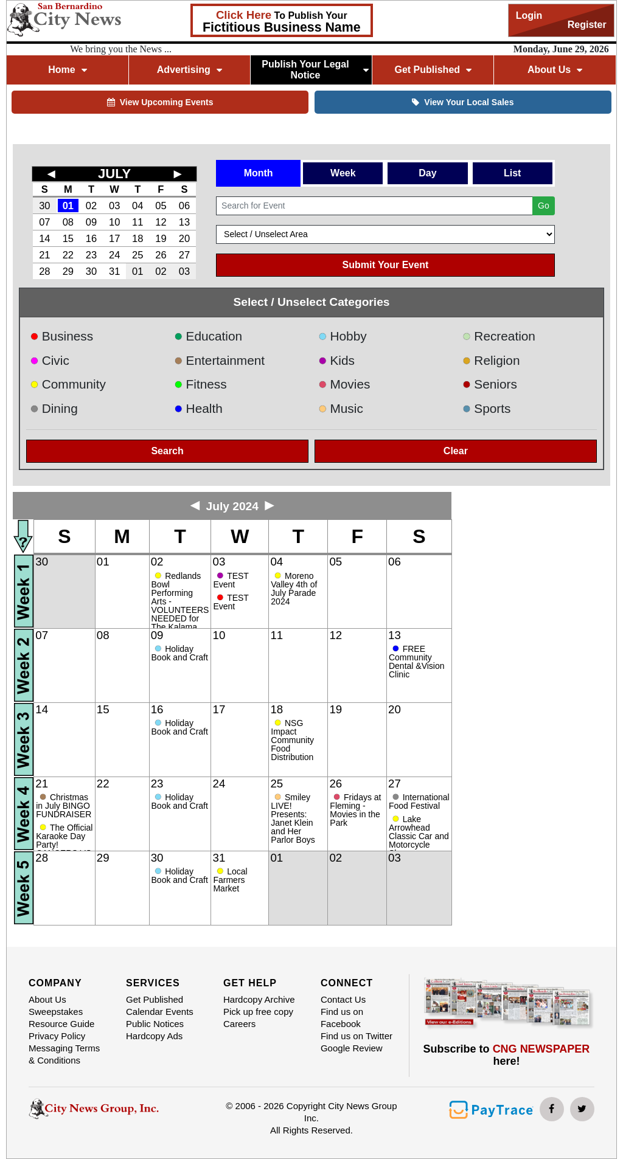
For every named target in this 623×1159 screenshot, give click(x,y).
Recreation (498, 336)
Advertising (189, 69)
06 (184, 205)
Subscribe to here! (506, 1055)
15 (68, 238)
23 (91, 254)
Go (543, 205)
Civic (49, 360)
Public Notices (155, 1024)
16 (91, 238)
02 (91, 205)
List (512, 173)
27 (184, 254)
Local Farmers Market (230, 880)
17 (114, 238)
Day (427, 173)
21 (44, 254)
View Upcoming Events (160, 102)
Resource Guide (61, 1024)
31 (114, 271)
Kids (336, 360)
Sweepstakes (56, 1011)
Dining (53, 408)
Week (343, 173)
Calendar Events (159, 1011)
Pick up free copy (258, 1011)
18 (137, 238)
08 (68, 221)
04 (137, 205)
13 (184, 221)
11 (137, 221)
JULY (114, 173)
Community (68, 384)
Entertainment (219, 360)
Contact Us (343, 999)
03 (114, 205)
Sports (486, 408)
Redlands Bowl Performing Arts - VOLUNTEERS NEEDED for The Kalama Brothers (180, 605)
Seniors (489, 384)
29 (68, 271)
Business (61, 336)
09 (91, 221)
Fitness (200, 384)
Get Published (433, 69)
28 (44, 271)
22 (68, 254)
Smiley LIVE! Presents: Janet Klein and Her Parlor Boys (293, 818)
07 (44, 221)
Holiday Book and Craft (179, 653)
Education (208, 336)
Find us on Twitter (356, 1036)
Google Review (352, 1048)
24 (114, 254)
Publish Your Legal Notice (315, 69)
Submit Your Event (386, 265)
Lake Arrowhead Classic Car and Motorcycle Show (419, 836)
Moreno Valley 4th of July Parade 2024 (294, 588)
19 (160, 238)
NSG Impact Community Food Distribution (292, 740)
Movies (344, 384)
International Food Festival (419, 801)
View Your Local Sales (462, 102)
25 (137, 254)
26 (160, 254)
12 (160, 221)
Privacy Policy (57, 1036)
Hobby (342, 336)
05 (160, 205)
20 (184, 238)
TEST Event (230, 580)
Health (198, 408)
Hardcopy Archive (259, 999)
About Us (554, 69)
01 (68, 205)
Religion (491, 360)
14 (44, 238)
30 (44, 205)
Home (67, 69)
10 (114, 221)
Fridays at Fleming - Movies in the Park (355, 810)
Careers (239, 1024)
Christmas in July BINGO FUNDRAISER (63, 805)
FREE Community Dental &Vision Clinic (417, 661)
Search (167, 451)
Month (258, 173)
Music (340, 408)
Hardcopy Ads (154, 1036)
